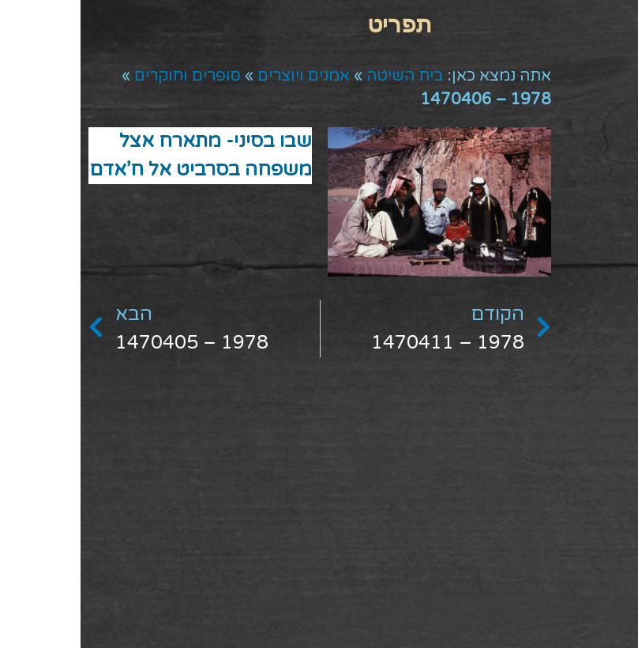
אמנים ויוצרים (223, 75)
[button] (319, 24)
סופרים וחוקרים (107, 75)
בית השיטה (324, 75)
